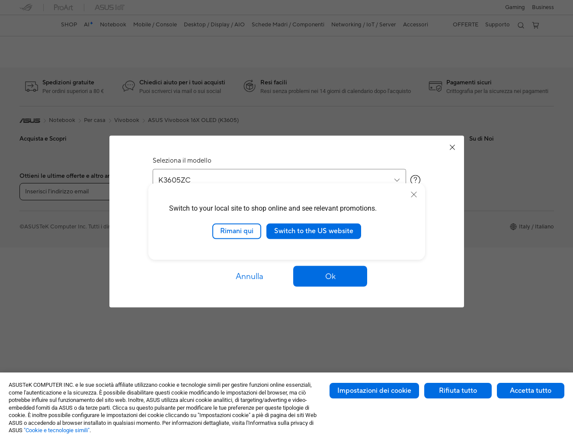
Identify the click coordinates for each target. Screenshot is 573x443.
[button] (330, 276)
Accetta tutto (530, 390)
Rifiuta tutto (458, 390)
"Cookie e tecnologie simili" (57, 430)
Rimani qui (236, 231)
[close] (413, 194)
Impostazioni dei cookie (374, 390)
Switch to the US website (313, 231)
